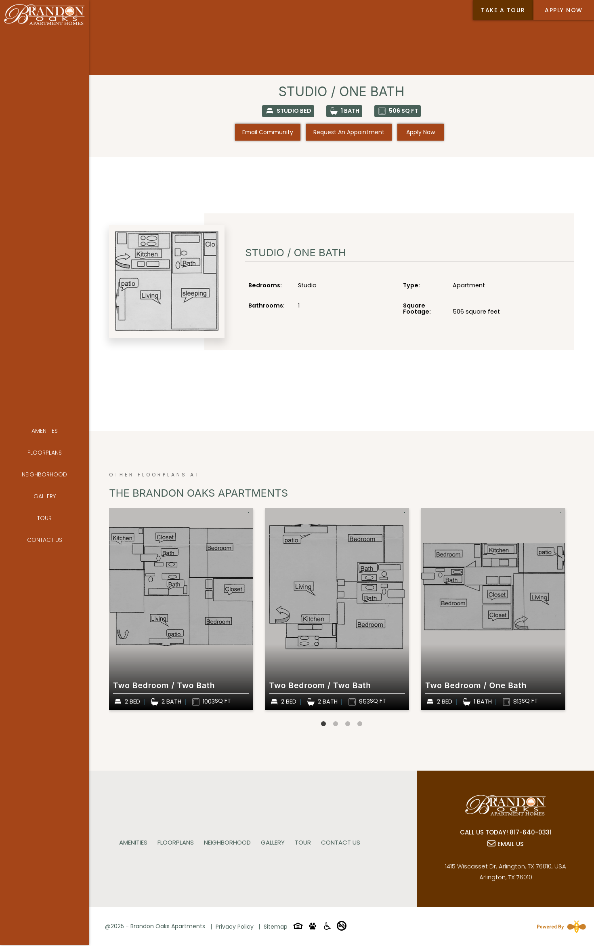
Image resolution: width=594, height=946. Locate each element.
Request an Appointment (348, 132)
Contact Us (44, 516)
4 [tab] (360, 724)
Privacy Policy (235, 927)
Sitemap (276, 927)
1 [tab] (323, 724)
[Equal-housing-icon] (298, 927)
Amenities (44, 407)
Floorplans (44, 429)
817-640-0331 (531, 832)
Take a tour (503, 10)
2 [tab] (336, 724)
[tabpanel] (181, 609)
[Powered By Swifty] (559, 927)
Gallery (45, 472)
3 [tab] (348, 724)
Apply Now (564, 10)
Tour (44, 494)
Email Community (267, 132)
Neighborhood (44, 451)
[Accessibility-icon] (327, 927)
